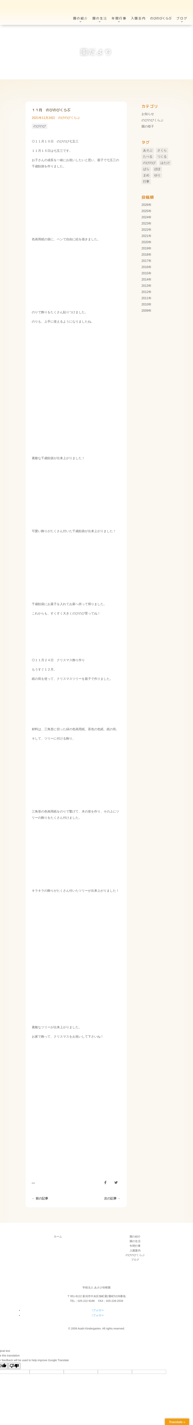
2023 (145, 223)
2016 (145, 267)
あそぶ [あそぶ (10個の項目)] (147, 150)
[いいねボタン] (33, 1183)
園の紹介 (80, 11)
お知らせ (148, 114)
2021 (145, 236)
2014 (145, 279)
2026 (145, 204)
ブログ (182, 11)
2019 (145, 248)
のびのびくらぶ (69, 117)
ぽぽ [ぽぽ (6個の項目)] (157, 169)
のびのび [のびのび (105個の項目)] (149, 162)
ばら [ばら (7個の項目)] (146, 169)
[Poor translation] (14, 1366)
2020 (145, 242)
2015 (145, 273)
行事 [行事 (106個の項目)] (146, 181)
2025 (145, 211)
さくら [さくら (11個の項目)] (162, 150)
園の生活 (99, 11)
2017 (145, 260)
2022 (145, 229)
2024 (145, 217)
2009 (145, 310)
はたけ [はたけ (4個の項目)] (165, 162)
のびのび (39, 126)
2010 (145, 304)
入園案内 (138, 11)
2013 (145, 285)
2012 (145, 292)
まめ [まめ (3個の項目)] (146, 175)
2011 (145, 298)
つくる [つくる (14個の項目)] (162, 156)
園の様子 (148, 126)
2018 (145, 254)
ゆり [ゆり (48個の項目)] (157, 175)
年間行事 (119, 11)
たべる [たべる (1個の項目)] (147, 156)
